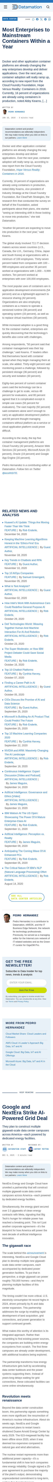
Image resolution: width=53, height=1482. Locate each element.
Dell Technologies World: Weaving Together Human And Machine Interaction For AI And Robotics (24, 628)
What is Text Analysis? (17, 586)
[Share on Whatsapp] (49, 19)
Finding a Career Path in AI (20, 682)
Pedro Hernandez (13, 111)
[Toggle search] (48, 7)
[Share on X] (41, 19)
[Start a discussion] (33, 19)
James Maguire (18, 783)
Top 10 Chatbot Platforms (19, 669)
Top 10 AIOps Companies (19, 573)
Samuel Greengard (33, 577)
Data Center (9, 19)
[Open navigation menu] (5, 7)
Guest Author (30, 564)
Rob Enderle (30, 530)
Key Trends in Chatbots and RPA (23, 560)
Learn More (22, 138)
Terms (11, 1002)
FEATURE (10, 530)
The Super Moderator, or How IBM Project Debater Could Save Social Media (24, 652)
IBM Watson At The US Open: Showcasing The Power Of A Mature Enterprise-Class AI (25, 817)
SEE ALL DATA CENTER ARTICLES (26, 897)
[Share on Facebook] (37, 19)
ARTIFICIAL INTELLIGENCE (21, 547)
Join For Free (26, 990)
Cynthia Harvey (31, 673)
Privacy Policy (23, 1002)
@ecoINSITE (9, 473)
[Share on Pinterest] (45, 19)
